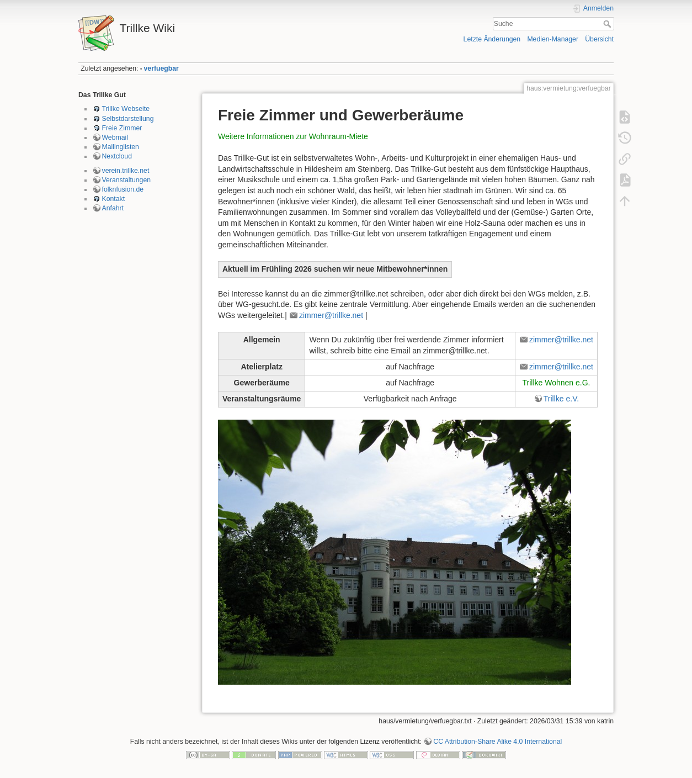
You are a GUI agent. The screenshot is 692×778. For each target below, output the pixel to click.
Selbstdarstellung (128, 119)
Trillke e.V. (561, 398)
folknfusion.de (123, 189)
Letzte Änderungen (492, 39)
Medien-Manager (552, 39)
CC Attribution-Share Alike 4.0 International (497, 741)
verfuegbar (161, 68)
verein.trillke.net (126, 170)
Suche (608, 24)
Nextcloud (117, 156)
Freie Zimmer (122, 128)
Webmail (115, 137)
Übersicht (599, 39)
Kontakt (113, 199)
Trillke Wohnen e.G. (556, 382)
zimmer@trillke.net (331, 315)
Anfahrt (113, 208)
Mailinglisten (120, 147)
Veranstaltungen (126, 180)
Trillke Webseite (126, 109)
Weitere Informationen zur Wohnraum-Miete (293, 136)
